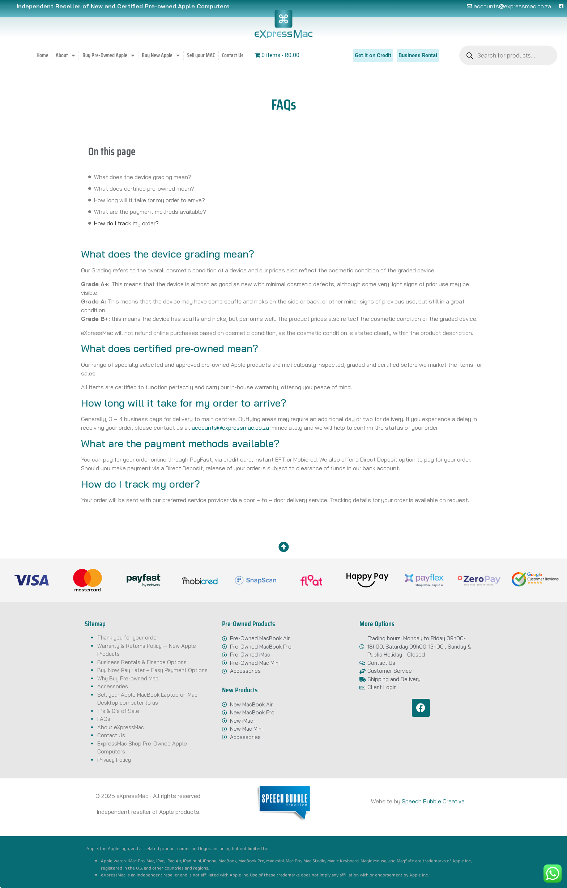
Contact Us (232, 55)
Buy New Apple (161, 55)
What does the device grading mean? (142, 176)
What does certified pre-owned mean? (144, 188)
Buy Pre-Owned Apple (108, 55)
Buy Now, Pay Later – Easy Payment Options (152, 670)
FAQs (103, 718)
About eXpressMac (120, 727)
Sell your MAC (201, 55)
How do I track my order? (126, 223)
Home (42, 55)
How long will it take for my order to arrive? (149, 200)
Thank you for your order (127, 637)
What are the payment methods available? (150, 211)
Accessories (112, 686)
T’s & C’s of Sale (118, 711)
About (65, 55)
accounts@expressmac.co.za (230, 427)
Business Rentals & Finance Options (142, 662)
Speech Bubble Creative (433, 801)
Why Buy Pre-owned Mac (127, 678)
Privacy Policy (114, 759)
